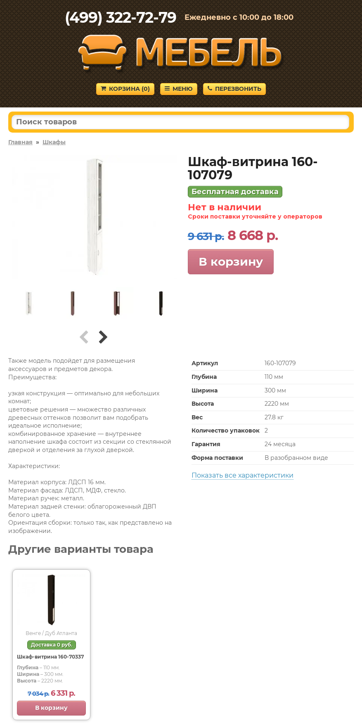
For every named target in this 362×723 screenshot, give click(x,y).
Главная (20, 142)
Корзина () (125, 89)
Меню (179, 89)
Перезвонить (234, 89)
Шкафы (54, 142)
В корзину (231, 261)
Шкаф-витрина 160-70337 (50, 657)
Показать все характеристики (242, 475)
